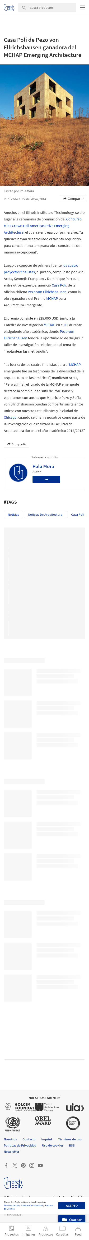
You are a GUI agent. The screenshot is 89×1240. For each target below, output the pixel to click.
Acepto (72, 1205)
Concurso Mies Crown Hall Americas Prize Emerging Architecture (43, 226)
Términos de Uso (11, 1205)
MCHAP (52, 298)
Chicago (10, 417)
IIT (66, 324)
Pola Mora (43, 466)
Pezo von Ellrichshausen (47, 291)
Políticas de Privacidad (31, 1205)
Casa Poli (59, 285)
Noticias (13, 514)
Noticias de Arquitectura (45, 514)
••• (46, 479)
